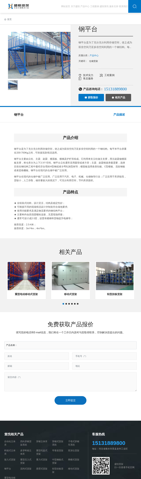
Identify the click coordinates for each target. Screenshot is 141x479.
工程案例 (109, 75)
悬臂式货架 (41, 468)
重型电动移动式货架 (26, 294)
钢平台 (7, 468)
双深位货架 (73, 450)
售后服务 (88, 78)
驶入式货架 (9, 459)
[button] (63, 304)
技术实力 (88, 75)
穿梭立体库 (41, 441)
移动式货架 (70, 294)
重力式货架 (41, 459)
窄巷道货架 (57, 450)
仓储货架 (93, 61)
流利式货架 (25, 468)
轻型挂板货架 (114, 294)
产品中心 (94, 55)
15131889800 (108, 443)
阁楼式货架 (73, 459)
